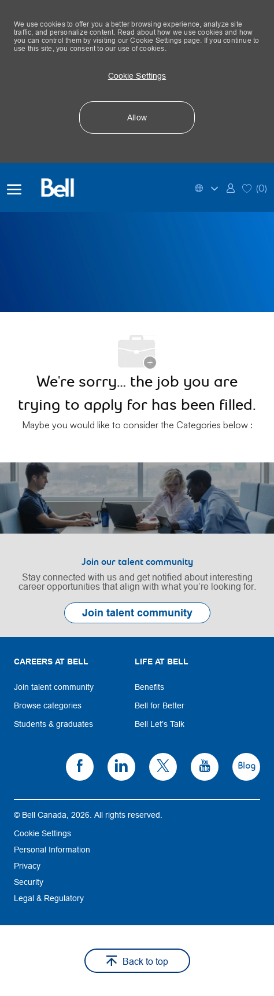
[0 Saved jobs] (254, 187)
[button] (137, 76)
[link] (230, 187)
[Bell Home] (65, 187)
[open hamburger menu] (14, 187)
